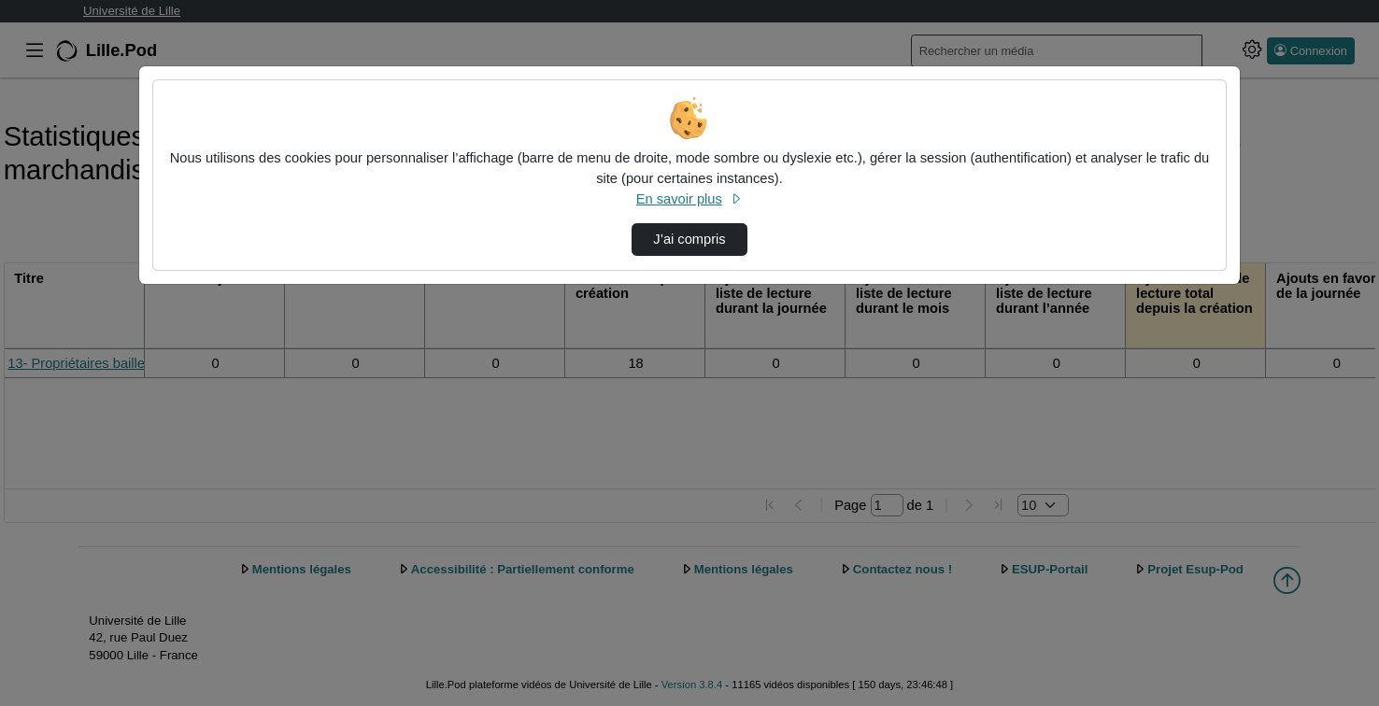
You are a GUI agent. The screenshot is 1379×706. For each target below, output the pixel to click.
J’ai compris (689, 239)
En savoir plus (689, 199)
